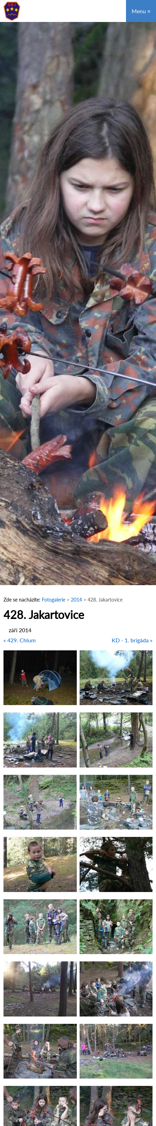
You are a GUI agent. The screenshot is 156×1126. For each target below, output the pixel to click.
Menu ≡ (141, 11)
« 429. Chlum (19, 640)
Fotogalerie (53, 600)
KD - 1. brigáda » (132, 640)
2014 (77, 600)
